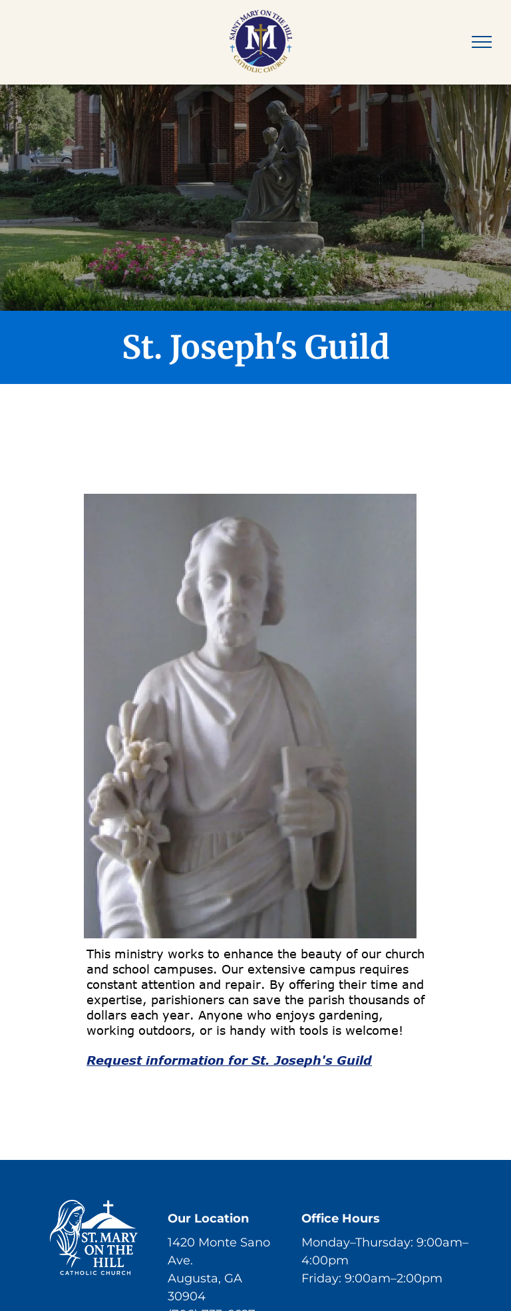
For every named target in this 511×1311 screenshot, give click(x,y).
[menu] (481, 42)
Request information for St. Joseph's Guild (229, 1060)
